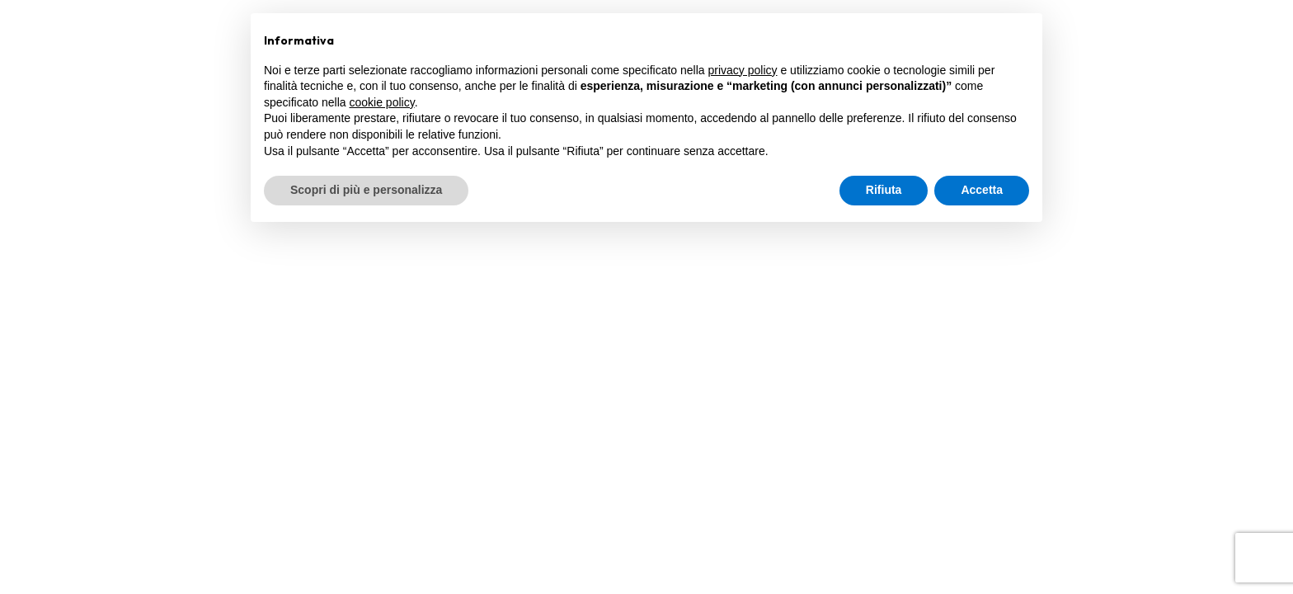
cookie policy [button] (382, 102)
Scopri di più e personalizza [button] (366, 189)
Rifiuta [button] (884, 189)
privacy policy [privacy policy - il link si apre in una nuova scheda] (743, 70)
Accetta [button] (982, 189)
